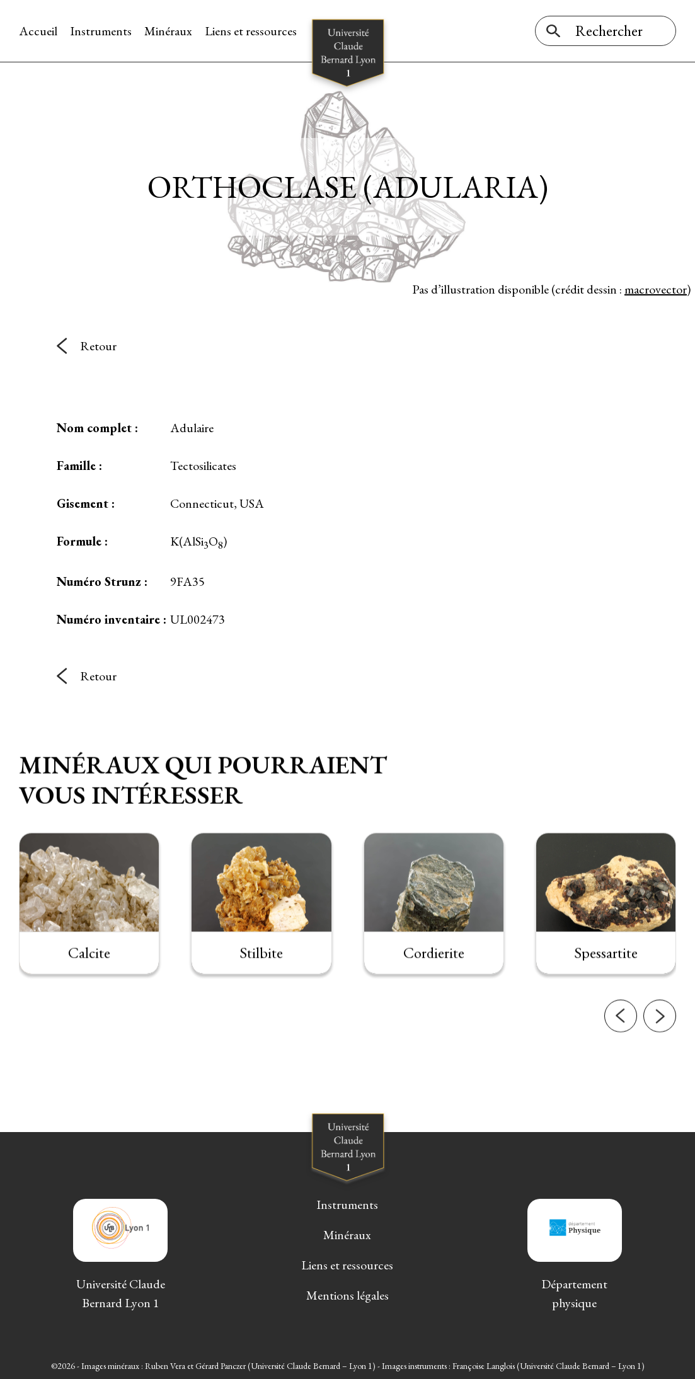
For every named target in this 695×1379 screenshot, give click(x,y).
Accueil (38, 31)
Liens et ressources (251, 31)
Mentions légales (347, 1295)
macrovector (655, 289)
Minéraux (168, 31)
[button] (620, 1027)
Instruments (101, 31)
